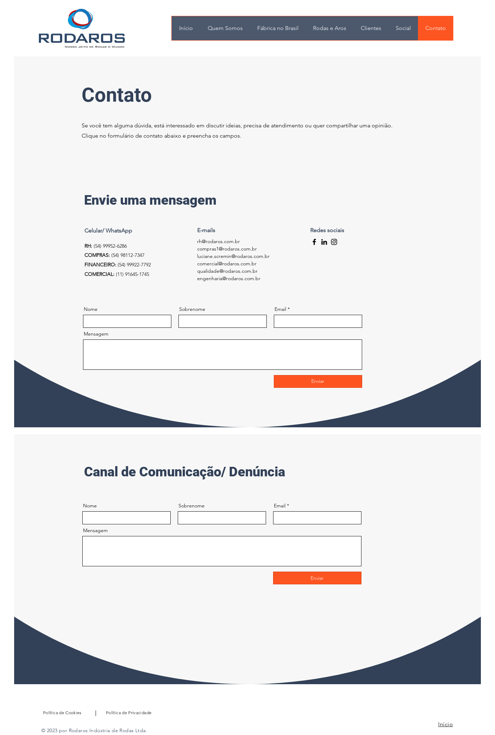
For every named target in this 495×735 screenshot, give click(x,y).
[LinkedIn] (324, 242)
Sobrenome (192, 309)
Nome (91, 309)
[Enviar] (318, 381)
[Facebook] (314, 242)
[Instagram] (334, 242)
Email (280, 309)
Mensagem (96, 333)
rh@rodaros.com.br (218, 241)
